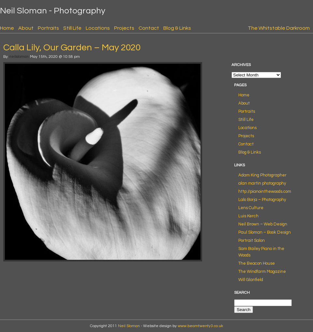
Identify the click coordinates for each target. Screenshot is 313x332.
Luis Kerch (248, 216)
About (26, 28)
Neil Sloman (129, 326)
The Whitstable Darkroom (279, 28)
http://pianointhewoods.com (264, 191)
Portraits (48, 28)
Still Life (72, 28)
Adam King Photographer (262, 175)
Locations (98, 28)
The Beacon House (256, 263)
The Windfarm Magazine (262, 271)
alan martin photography (262, 183)
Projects (124, 28)
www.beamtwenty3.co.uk (200, 326)
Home (7, 28)
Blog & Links (177, 28)
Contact (149, 28)
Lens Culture (250, 208)
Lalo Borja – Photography (262, 199)
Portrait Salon (251, 240)
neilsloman (19, 57)
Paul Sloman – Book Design (264, 232)
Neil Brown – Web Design (262, 224)
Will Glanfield (250, 279)
